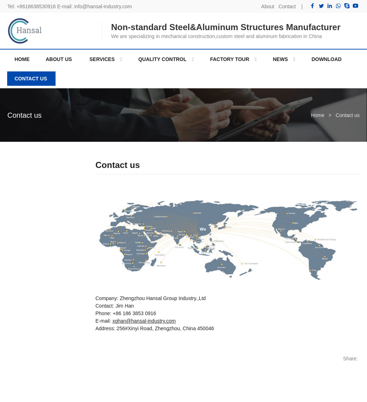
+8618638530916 (36, 6)
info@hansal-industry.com (103, 6)
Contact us (24, 115)
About (268, 6)
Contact (287, 6)
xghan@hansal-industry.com (144, 321)
